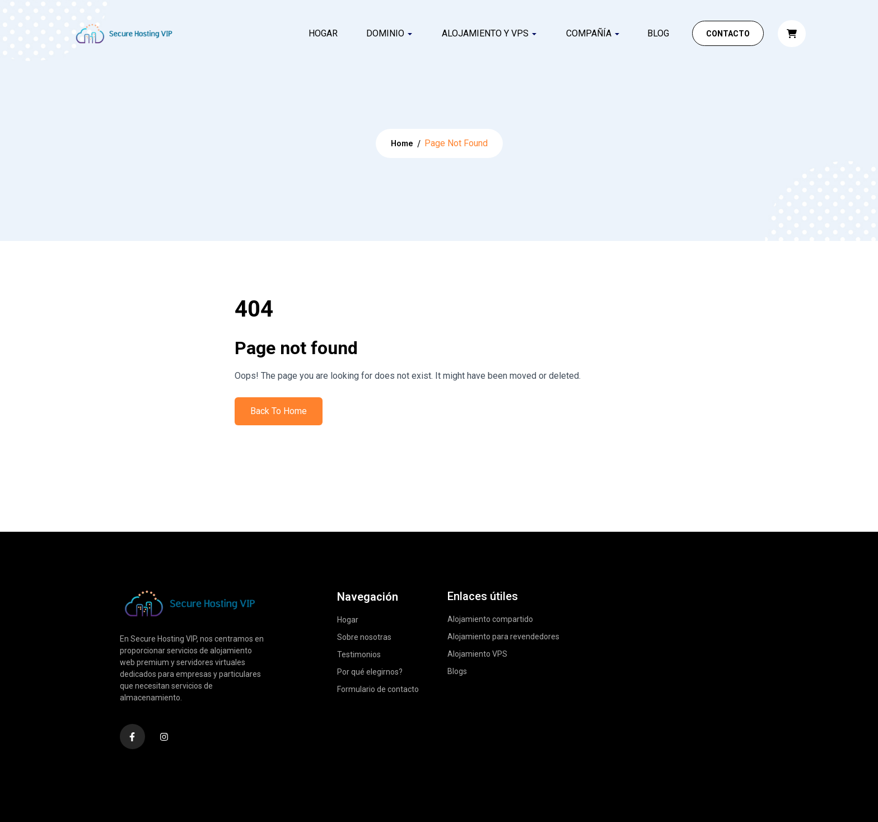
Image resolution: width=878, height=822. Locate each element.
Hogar (323, 33)
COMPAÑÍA (588, 33)
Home (402, 143)
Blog (658, 33)
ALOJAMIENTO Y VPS (485, 33)
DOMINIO (385, 33)
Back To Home (278, 411)
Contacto (728, 33)
